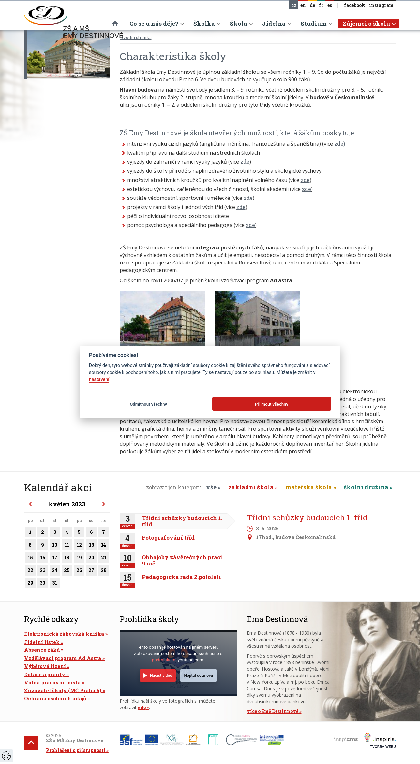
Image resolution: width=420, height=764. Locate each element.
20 (91, 558)
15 (30, 558)
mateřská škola (308, 487)
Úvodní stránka (136, 37)
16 (43, 558)
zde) (339, 143)
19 (79, 558)
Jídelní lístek (42, 642)
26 (79, 571)
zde (244, 161)
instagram (381, 5)
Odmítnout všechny (148, 404)
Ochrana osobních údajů (55, 698)
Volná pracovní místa (52, 682)
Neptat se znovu (198, 675)
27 (91, 571)
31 (55, 584)
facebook (354, 5)
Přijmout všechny (271, 404)
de (312, 5)
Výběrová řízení (45, 666)
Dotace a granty (44, 674)
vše (211, 487)
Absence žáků (42, 649)
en (303, 5)
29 (30, 584)
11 (67, 546)
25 (67, 571)
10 (55, 546)
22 (30, 571)
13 (91, 546)
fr (321, 5)
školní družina (366, 487)
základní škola (251, 487)
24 (55, 571)
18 (67, 558)
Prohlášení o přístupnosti (75, 750)
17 (55, 558)
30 (43, 584)
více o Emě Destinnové (272, 711)
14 (103, 546)
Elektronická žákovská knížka (64, 633)
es (329, 5)
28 (103, 571)
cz (293, 5)
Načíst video (161, 675)
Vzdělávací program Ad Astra (62, 658)
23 (43, 571)
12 (79, 546)
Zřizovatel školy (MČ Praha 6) (62, 690)
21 (103, 558)
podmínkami (164, 659)
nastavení (99, 379)
